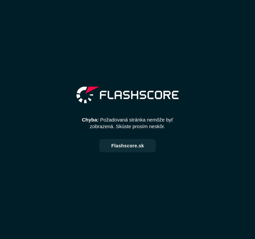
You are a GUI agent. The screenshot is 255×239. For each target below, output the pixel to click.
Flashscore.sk (127, 145)
